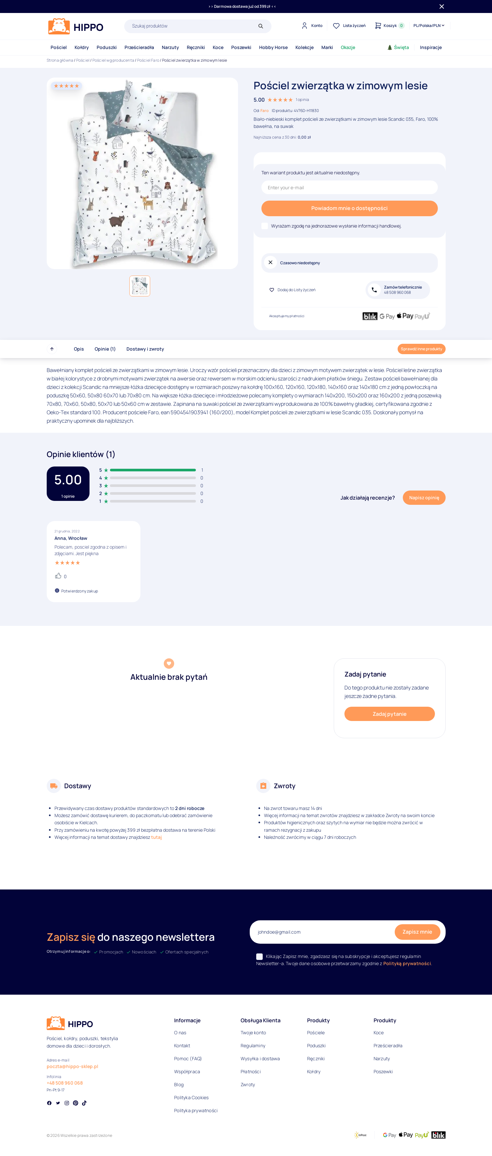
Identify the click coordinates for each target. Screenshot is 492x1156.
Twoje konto (253, 1032)
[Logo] (76, 26)
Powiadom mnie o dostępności (349, 208)
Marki (327, 47)
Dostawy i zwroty (145, 349)
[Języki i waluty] (430, 26)
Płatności (251, 1071)
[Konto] (310, 25)
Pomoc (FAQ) (188, 1058)
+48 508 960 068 (65, 1083)
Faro (264, 110)
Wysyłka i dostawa (260, 1058)
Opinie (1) (105, 349)
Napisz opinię (424, 497)
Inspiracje (431, 47)
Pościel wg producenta (113, 60)
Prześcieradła (139, 47)
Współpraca (187, 1071)
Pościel (59, 47)
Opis (79, 349)
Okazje (348, 47)
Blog (179, 1084)
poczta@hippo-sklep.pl (72, 1066)
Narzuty (170, 47)
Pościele (316, 1032)
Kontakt (182, 1045)
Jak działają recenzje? (368, 497)
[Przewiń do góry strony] (52, 349)
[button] (139, 286)
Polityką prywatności (407, 963)
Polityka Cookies (191, 1097)
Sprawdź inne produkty (421, 349)
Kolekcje (304, 47)
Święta (398, 47)
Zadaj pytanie (390, 713)
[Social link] (49, 1103)
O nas (180, 1032)
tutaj (156, 837)
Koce (218, 47)
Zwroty (248, 1084)
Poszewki (241, 47)
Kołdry (82, 47)
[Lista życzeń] (348, 25)
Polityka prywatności (196, 1110)
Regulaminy (253, 1045)
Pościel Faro (148, 60)
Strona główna (60, 60)
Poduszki (107, 47)
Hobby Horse (273, 47)
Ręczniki (196, 47)
